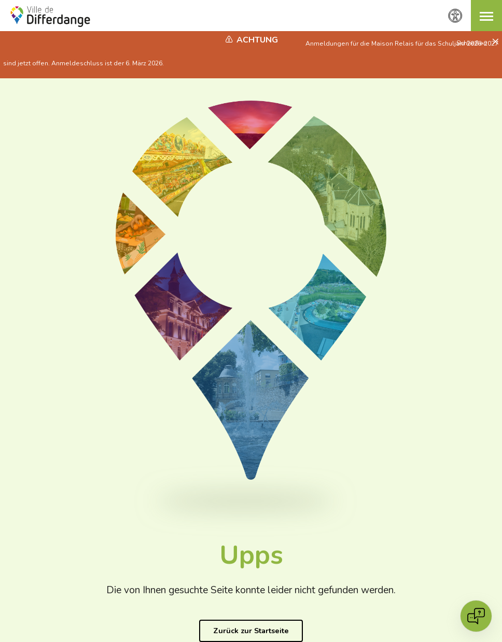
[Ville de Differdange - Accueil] (50, 16)
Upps (251, 555)
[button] (486, 15)
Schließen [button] (472, 43)
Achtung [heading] (257, 40)
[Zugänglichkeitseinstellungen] (455, 15)
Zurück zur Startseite (251, 630)
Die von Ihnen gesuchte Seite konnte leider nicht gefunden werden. (251, 590)
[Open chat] (476, 616)
